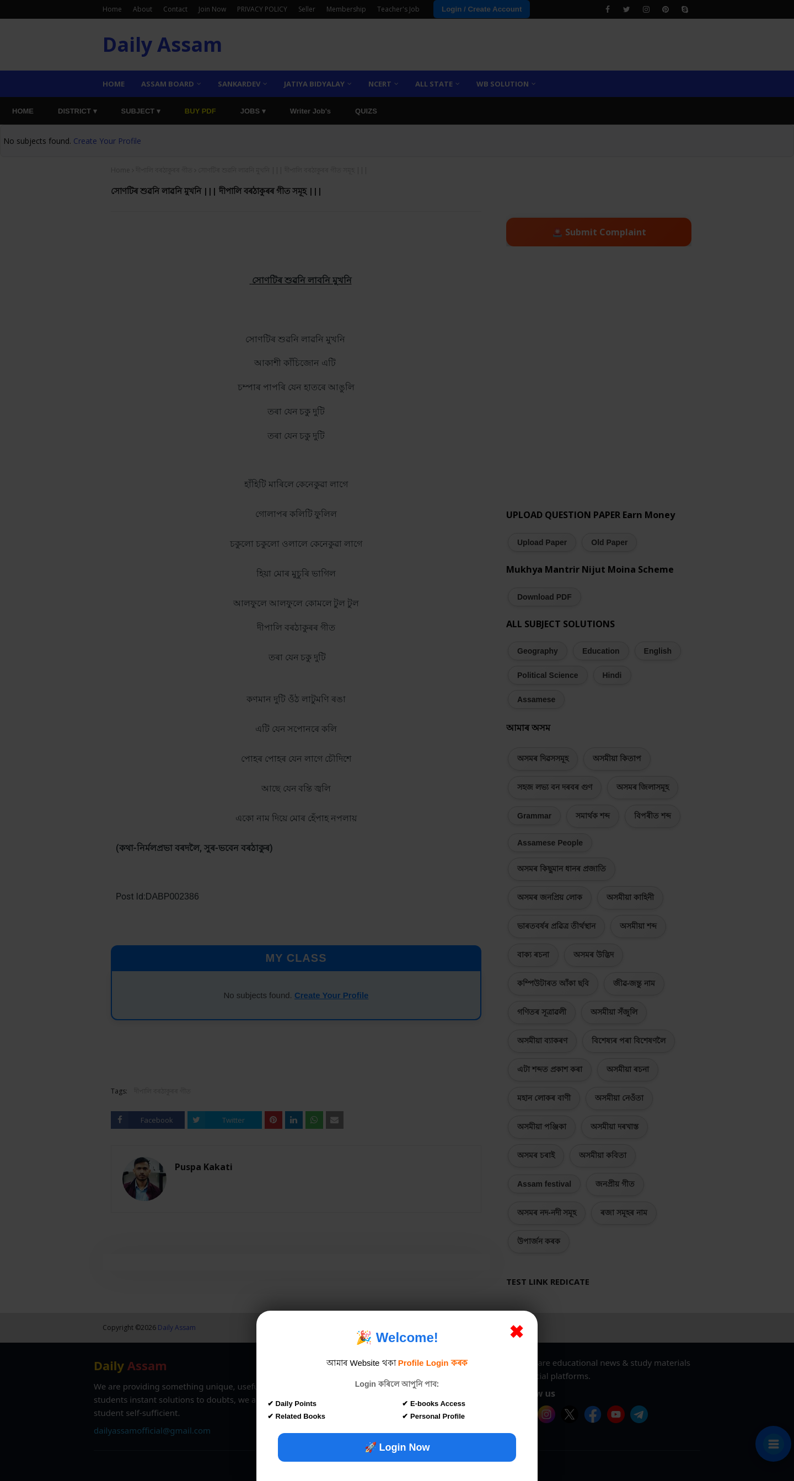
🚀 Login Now (397, 1447)
